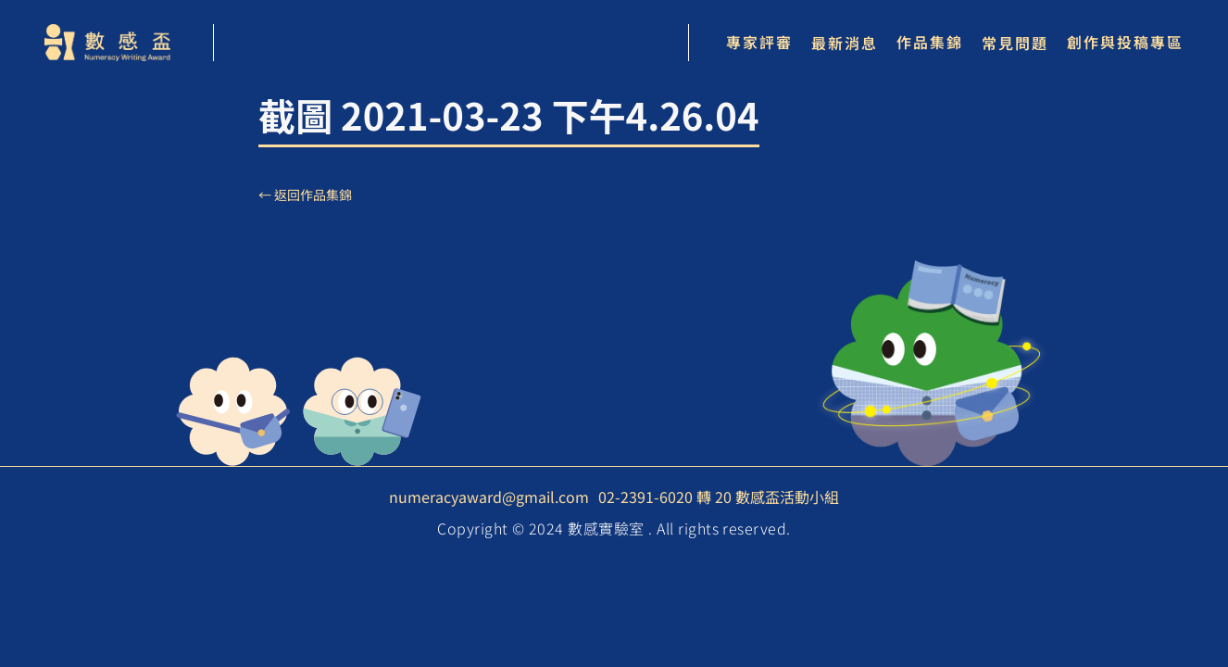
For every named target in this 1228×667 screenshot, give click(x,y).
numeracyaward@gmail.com (489, 496)
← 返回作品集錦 (305, 194)
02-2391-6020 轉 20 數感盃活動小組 (718, 496)
